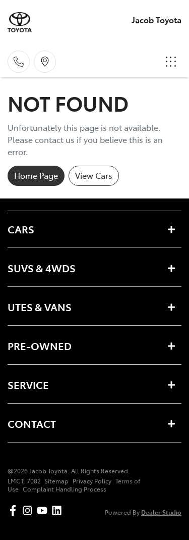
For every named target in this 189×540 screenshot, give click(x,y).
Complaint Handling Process (64, 489)
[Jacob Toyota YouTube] (44, 510)
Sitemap (56, 481)
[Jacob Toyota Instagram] (29, 510)
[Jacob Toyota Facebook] (15, 510)
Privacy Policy (92, 481)
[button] (171, 62)
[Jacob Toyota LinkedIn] (58, 510)
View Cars (93, 175)
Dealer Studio (161, 512)
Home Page (36, 175)
